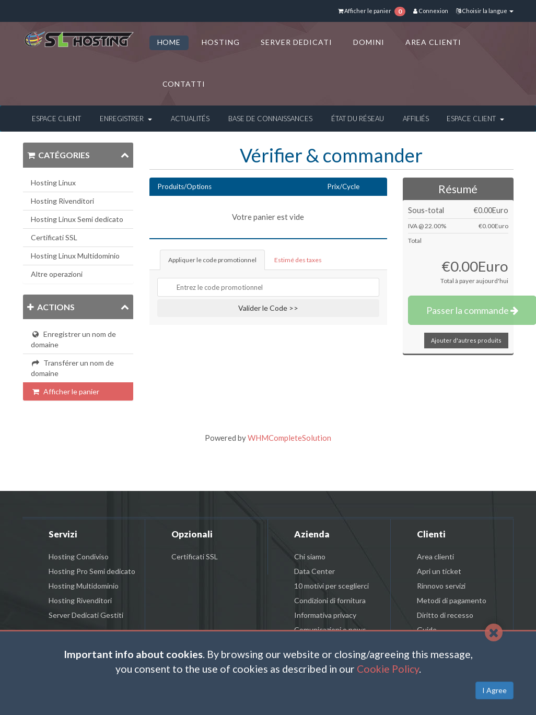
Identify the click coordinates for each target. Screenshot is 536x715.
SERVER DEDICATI (296, 42)
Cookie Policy (388, 669)
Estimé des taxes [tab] (298, 260)
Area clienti (435, 556)
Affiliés (416, 118)
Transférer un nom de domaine (72, 368)
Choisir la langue (485, 10)
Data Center (314, 571)
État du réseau (357, 118)
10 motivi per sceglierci (331, 585)
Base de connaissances (270, 118)
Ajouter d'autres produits (466, 340)
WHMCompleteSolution (289, 437)
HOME (169, 42)
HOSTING (221, 42)
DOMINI (368, 42)
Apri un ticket (439, 571)
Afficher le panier (65, 391)
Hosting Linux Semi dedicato (77, 219)
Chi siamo (309, 556)
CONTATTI (184, 83)
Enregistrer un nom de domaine (73, 339)
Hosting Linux (53, 182)
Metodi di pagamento (451, 600)
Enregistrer (126, 118)
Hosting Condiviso (79, 556)
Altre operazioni (57, 273)
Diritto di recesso (445, 615)
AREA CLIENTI (433, 42)
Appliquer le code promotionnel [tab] (212, 260)
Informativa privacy (325, 615)
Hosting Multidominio (84, 585)
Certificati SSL (54, 237)
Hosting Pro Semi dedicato (92, 571)
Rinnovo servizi (441, 585)
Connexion (430, 10)
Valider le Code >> (268, 307)
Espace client (56, 118)
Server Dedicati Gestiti (86, 615)
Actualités (190, 118)
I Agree (494, 690)
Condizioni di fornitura (330, 600)
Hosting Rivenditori (62, 200)
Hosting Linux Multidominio (75, 255)
